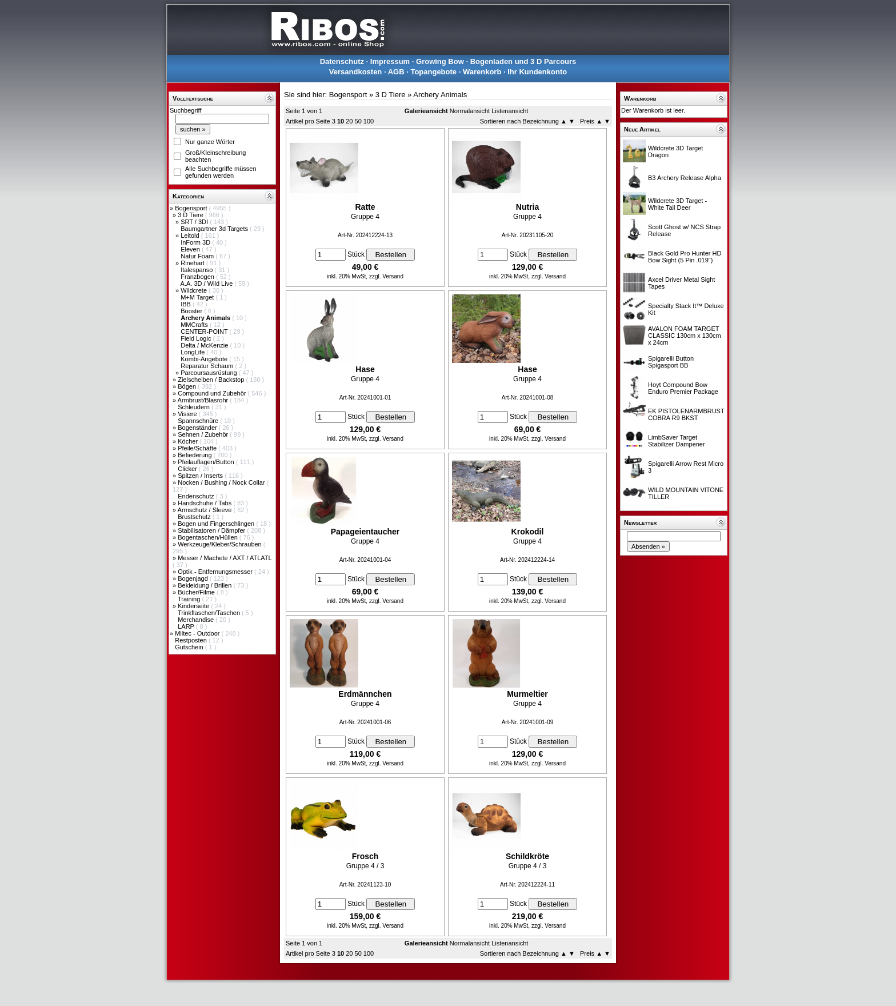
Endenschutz (197, 496)
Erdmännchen (364, 693)
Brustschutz (195, 516)
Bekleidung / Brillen (205, 585)
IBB (187, 304)
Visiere (188, 413)
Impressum (390, 61)
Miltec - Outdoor (198, 633)
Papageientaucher (365, 531)
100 (368, 121)
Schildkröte (527, 856)
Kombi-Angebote (205, 359)
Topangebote (433, 71)
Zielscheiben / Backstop (212, 379)
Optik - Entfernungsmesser (216, 571)
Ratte (365, 206)
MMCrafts (195, 324)
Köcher (188, 441)
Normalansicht (470, 110)
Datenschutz (342, 61)
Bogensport (192, 208)
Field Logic (197, 338)
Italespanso (197, 269)
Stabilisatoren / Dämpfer (212, 530)
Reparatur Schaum (208, 365)
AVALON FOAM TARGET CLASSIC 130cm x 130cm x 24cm (684, 335)
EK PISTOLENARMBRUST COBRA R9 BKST (686, 414)
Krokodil (527, 531)
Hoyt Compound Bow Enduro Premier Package (683, 388)
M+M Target (198, 297)
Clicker (188, 468)
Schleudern (194, 407)
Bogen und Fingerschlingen (217, 523)
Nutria (527, 206)
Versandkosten (355, 71)
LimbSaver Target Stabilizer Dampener (676, 441)
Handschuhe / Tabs (205, 503)
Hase (364, 369)
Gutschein (190, 647)
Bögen (188, 386)
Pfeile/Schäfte (198, 448)
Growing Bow (440, 61)
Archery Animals (440, 94)
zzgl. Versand (386, 276)
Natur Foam (198, 256)
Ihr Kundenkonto (537, 71)
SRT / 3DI (195, 221)
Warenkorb (482, 71)
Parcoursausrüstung (210, 372)
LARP (187, 626)
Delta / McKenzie (205, 345)
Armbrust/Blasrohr (204, 400)
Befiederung (195, 455)
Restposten (192, 640)
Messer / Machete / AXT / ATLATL (224, 557)
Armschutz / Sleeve (206, 509)
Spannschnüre (199, 420)
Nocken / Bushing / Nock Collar (222, 482)
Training (190, 599)
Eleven (191, 249)
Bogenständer (198, 427)
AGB (396, 71)
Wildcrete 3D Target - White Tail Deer (677, 204)
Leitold (191, 235)
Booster (192, 311)
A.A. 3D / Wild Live (208, 283)
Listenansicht (509, 110)
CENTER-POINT (205, 331)
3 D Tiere (191, 214)
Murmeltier (527, 693)
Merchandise (196, 619)
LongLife (193, 352)
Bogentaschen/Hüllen (208, 537)
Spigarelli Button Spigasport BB (671, 362)
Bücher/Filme (197, 592)
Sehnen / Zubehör (204, 434)
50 (358, 121)
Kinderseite (194, 605)
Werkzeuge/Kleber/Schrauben (220, 544)
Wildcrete (195, 290)
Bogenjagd (194, 578)
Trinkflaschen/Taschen (210, 612)
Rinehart (193, 263)
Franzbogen (198, 276)
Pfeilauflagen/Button (207, 461)
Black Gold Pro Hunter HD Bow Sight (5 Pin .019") (684, 257)
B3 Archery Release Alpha (684, 177)
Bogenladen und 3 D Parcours (523, 61)
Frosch (365, 856)
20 (349, 121)
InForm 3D (196, 242)
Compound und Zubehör (212, 393)
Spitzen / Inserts (201, 475)
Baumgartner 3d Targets (215, 228)
